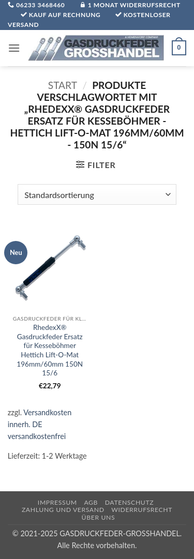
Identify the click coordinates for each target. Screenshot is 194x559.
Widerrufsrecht (141, 509)
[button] (14, 48)
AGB (91, 502)
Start (62, 85)
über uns (98, 517)
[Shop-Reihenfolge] (97, 194)
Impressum (57, 502)
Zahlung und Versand (63, 509)
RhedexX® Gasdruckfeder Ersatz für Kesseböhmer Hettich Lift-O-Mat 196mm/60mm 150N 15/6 (50, 350)
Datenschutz (129, 502)
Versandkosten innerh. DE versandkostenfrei (39, 424)
